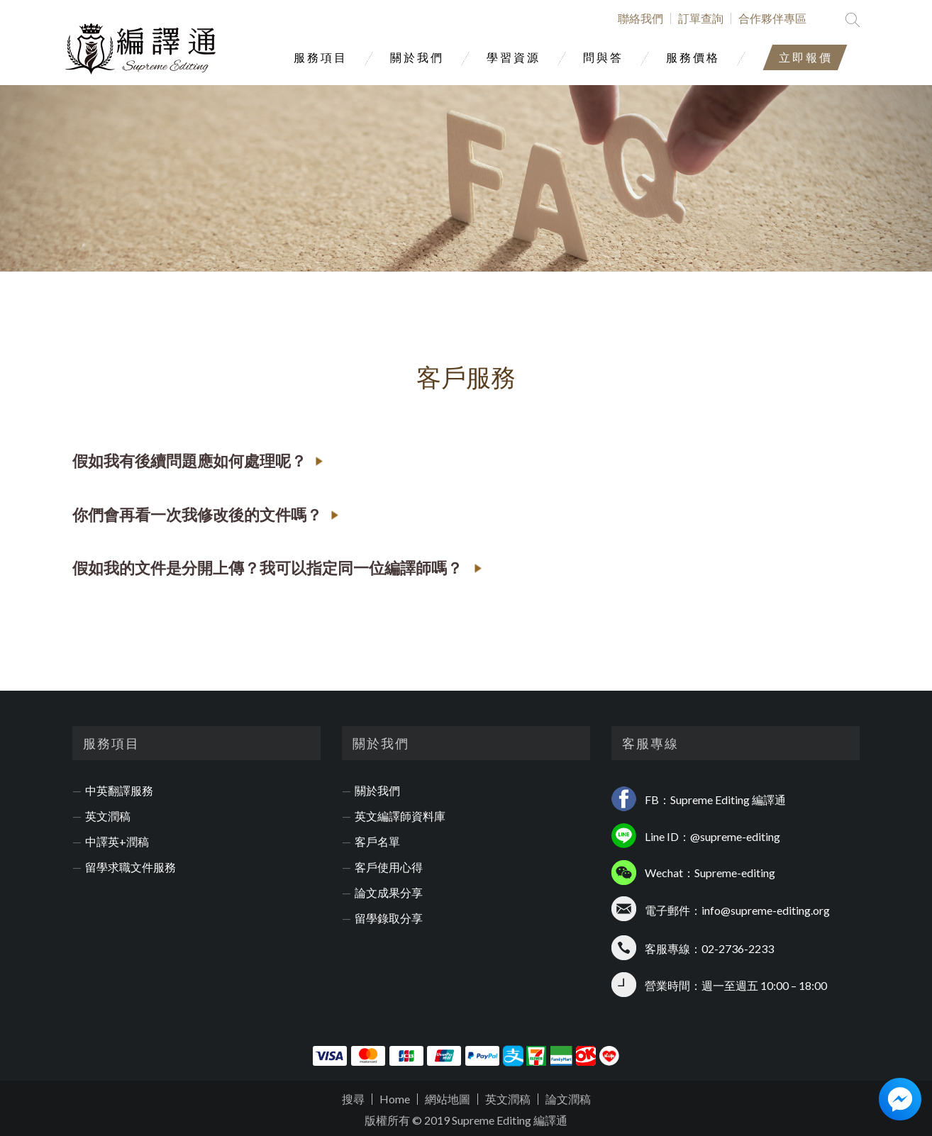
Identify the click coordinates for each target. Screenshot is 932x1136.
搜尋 (353, 1099)
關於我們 (417, 57)
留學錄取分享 (389, 918)
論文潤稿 (568, 1099)
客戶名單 (377, 841)
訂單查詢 (700, 18)
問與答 (603, 57)
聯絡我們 (640, 18)
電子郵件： (673, 910)
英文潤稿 (108, 816)
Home (394, 1099)
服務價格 (693, 57)
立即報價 (806, 57)
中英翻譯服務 (119, 790)
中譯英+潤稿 (117, 841)
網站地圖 (447, 1099)
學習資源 (513, 57)
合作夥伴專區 (772, 18)
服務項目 (321, 57)
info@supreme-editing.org (765, 910)
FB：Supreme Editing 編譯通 (715, 799)
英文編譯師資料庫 (400, 816)
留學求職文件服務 (130, 867)
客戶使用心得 (389, 867)
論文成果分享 (389, 892)
